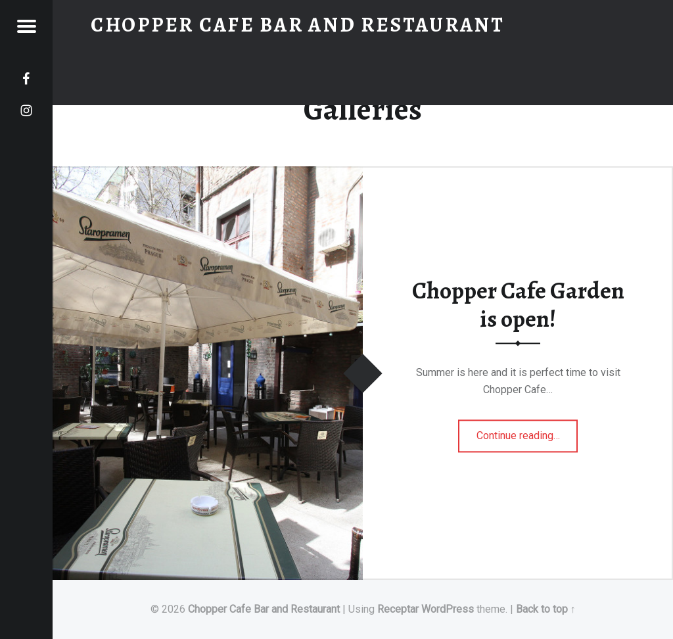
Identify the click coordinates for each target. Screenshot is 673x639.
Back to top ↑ (546, 609)
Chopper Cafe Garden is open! (518, 305)
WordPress (447, 609)
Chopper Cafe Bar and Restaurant (264, 609)
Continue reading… (527, 431)
